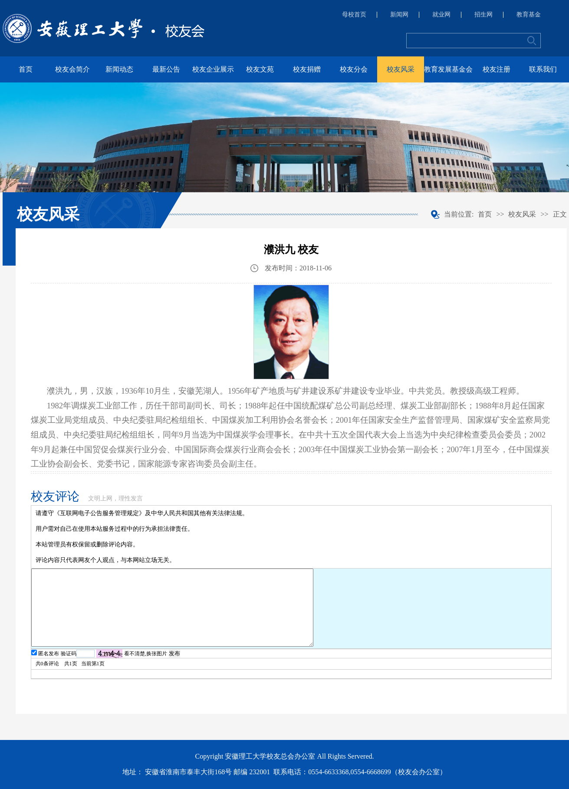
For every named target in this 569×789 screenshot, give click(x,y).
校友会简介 (72, 69)
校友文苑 (260, 69)
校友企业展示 (213, 69)
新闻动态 (119, 69)
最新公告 (166, 69)
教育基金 (528, 15)
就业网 (441, 15)
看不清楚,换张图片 (145, 654)
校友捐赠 (307, 69)
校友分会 (354, 69)
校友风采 (400, 69)
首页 (26, 69)
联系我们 (543, 69)
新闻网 (399, 15)
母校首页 (354, 15)
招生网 (483, 15)
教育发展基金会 (448, 69)
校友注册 (496, 69)
